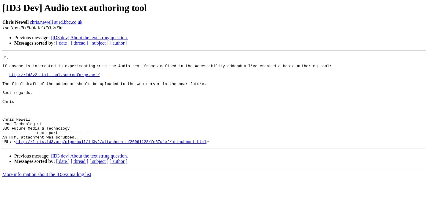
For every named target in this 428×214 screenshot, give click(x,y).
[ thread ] (79, 42)
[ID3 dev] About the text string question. (89, 37)
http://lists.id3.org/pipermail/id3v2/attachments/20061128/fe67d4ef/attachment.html (111, 159)
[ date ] (63, 42)
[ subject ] (98, 42)
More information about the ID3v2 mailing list (46, 192)
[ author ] (119, 42)
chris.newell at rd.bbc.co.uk (56, 22)
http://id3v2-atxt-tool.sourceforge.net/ (54, 79)
